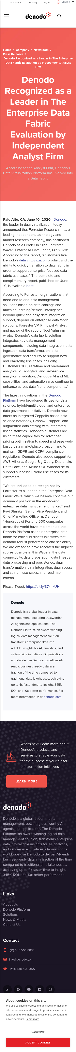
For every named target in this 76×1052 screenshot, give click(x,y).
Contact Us (11, 924)
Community (15, 2)
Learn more (26, 781)
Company (22, 50)
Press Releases (13, 54)
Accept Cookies (37, 1042)
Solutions (10, 914)
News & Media (14, 919)
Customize (38, 1031)
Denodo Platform (16, 909)
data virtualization (33, 260)
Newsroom (41, 50)
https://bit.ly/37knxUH (43, 586)
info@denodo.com (18, 959)
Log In (46, 2)
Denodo (60, 219)
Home (7, 50)
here (30, 285)
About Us (10, 904)
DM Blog (32, 2)
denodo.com (52, 696)
